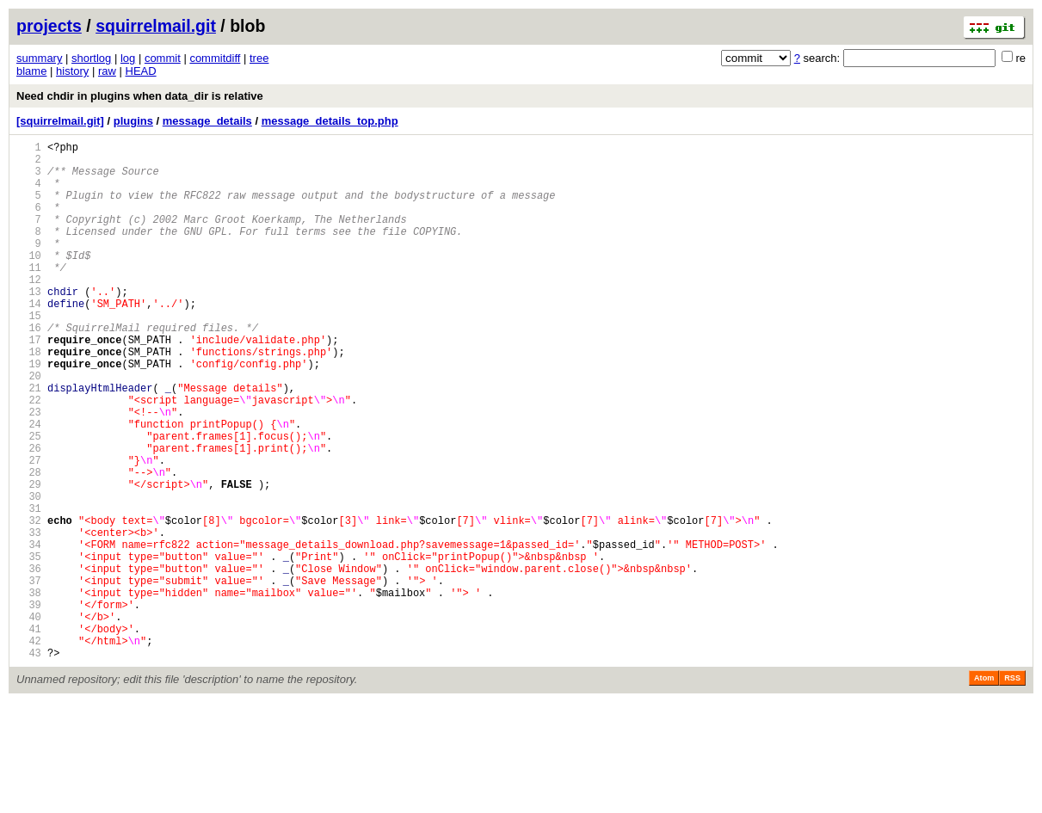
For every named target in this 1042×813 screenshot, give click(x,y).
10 (28, 281)
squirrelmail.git (156, 25)
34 (28, 632)
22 (28, 456)
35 (28, 646)
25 (28, 500)
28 (28, 544)
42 (28, 749)
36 (28, 661)
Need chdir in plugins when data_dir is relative (139, 95)
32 (28, 602)
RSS (1012, 789)
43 (28, 763)
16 (28, 368)
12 (28, 310)
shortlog (91, 58)
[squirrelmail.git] (60, 120)
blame (31, 71)
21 (28, 441)
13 (28, 324)
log (127, 58)
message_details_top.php (330, 120)
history (72, 71)
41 (28, 734)
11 (28, 295)
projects (49, 25)
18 (28, 398)
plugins (133, 120)
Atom (984, 789)
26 (28, 515)
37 (28, 675)
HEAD (141, 71)
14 (28, 339)
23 (28, 471)
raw (107, 71)
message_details (207, 120)
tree (259, 58)
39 (28, 705)
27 (28, 529)
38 (28, 690)
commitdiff (214, 58)
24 (28, 485)
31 (28, 588)
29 (28, 558)
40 (28, 719)
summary (39, 58)
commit (163, 58)
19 (28, 412)
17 (28, 383)
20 (28, 427)
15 (28, 354)
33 (28, 617)
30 (28, 573)
